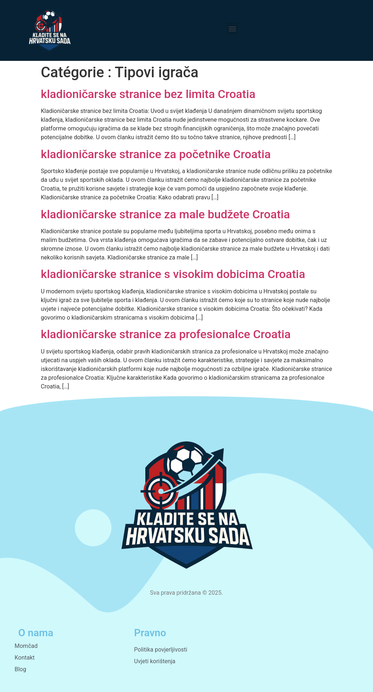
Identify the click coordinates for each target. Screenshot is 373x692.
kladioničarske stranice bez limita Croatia (148, 94)
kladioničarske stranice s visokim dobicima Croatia (173, 274)
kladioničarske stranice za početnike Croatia (156, 154)
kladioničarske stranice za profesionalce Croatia (166, 334)
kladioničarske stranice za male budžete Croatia (165, 214)
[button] (232, 29)
